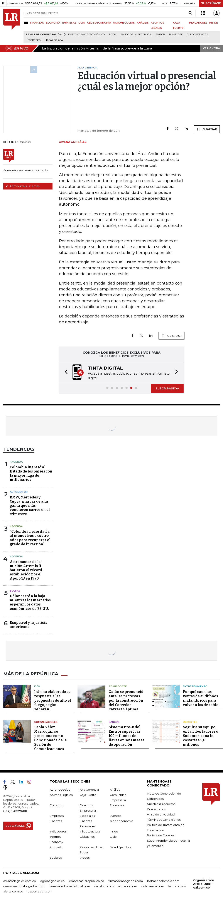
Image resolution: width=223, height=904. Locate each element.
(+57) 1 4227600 (15, 811)
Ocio (113, 836)
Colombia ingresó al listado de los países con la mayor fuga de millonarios (31, 473)
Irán (37, 686)
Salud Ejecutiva (120, 847)
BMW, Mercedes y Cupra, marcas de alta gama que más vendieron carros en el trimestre (30, 505)
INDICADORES (198, 22)
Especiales (87, 815)
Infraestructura (90, 831)
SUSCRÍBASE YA (167, 388)
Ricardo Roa (54, 40)
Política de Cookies (160, 835)
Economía (117, 805)
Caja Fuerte (88, 795)
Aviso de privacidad (161, 814)
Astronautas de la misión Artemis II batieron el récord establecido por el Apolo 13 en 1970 (26, 570)
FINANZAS (37, 22)
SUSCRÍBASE (211, 3)
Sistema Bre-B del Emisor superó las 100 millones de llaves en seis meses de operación (126, 736)
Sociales (56, 857)
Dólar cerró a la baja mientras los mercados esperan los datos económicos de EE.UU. (30, 602)
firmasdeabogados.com (125, 881)
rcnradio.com (127, 886)
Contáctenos (156, 809)
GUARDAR (207, 129)
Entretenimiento (195, 686)
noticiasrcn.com (152, 886)
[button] (65, 372)
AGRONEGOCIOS (124, 22)
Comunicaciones (45, 721)
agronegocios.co (52, 881)
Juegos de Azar (197, 34)
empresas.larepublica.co (86, 881)
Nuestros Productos (161, 804)
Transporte (118, 686)
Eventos (115, 815)
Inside (114, 831)
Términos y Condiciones (164, 819)
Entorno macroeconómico (86, 34)
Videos (85, 857)
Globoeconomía (121, 821)
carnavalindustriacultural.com (69, 886)
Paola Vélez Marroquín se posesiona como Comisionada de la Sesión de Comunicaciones (50, 738)
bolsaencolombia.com (163, 881)
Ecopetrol (34, 40)
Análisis (115, 789)
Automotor (19, 491)
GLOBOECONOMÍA (99, 22)
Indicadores (58, 831)
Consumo (56, 805)
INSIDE (213, 22)
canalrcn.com (104, 886)
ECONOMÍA (53, 22)
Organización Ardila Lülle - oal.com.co (203, 883)
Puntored (176, 34)
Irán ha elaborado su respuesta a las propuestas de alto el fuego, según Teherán (52, 700)
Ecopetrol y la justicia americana (28, 625)
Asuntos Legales (61, 795)
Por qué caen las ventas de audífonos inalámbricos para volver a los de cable (200, 698)
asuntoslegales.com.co (19, 881)
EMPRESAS (69, 22)
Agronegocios (60, 789)
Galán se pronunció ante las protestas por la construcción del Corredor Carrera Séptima (126, 700)
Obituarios (87, 836)
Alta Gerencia (89, 789)
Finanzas (56, 821)
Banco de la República (135, 34)
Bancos (114, 721)
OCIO (81, 22)
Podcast (55, 847)
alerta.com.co (13, 891)
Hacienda (16, 461)
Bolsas (15, 590)
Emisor (160, 34)
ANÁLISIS (143, 22)
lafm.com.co (177, 886)
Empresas (57, 815)
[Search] (190, 13)
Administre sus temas (22, 186)
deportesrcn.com (39, 891)
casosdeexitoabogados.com (23, 886)
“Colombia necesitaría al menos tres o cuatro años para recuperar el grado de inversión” (30, 537)
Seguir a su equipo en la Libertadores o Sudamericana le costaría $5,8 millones (200, 736)
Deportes (190, 721)
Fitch (112, 34)
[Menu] (27, 22)
